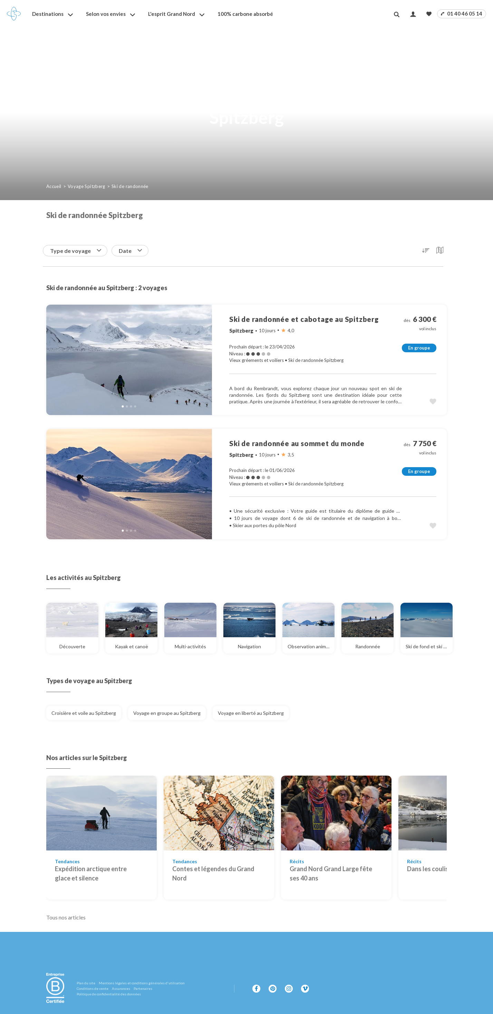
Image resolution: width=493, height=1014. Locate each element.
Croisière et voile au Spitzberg (83, 713)
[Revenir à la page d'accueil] (14, 14)
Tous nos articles (66, 917)
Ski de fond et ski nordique (429, 646)
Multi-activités (195, 646)
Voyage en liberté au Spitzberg (251, 713)
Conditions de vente (92, 988)
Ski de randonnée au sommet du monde (297, 443)
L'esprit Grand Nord (171, 14)
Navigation (257, 646)
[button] (425, 250)
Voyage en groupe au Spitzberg (167, 713)
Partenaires (143, 988)
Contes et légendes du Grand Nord (213, 873)
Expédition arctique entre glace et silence (91, 873)
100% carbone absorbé (245, 14)
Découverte (78, 646)
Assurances (121, 988)
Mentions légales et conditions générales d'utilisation (142, 983)
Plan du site (86, 983)
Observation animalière (311, 646)
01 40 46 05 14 (461, 13)
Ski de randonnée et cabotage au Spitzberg (304, 319)
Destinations (48, 14)
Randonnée (374, 646)
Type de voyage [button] (75, 250)
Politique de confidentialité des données (109, 994)
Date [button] (130, 250)
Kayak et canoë (136, 646)
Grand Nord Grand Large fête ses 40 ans (331, 873)
